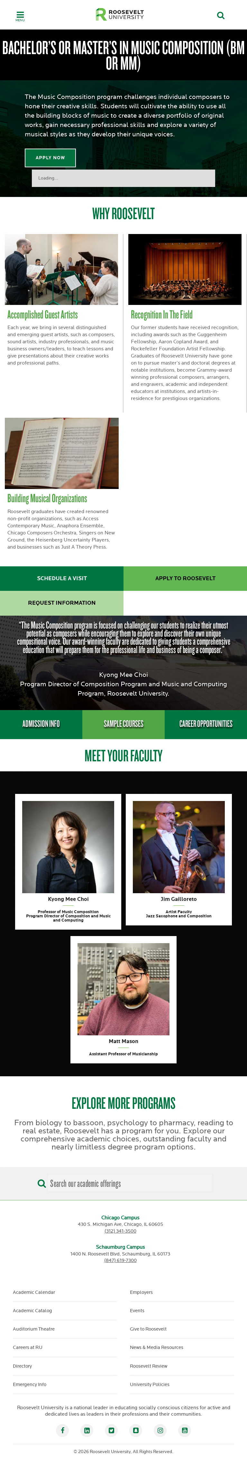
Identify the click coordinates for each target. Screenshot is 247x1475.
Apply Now (50, 158)
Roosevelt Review (148, 1366)
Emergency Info (29, 1384)
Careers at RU (27, 1347)
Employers (141, 1292)
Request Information (62, 603)
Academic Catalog (32, 1311)
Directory (22, 1366)
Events (137, 1311)
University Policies (149, 1384)
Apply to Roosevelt (185, 578)
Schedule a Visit (62, 578)
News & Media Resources (156, 1347)
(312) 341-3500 (120, 1231)
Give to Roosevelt (148, 1329)
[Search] (40, 1181)
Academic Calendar (34, 1292)
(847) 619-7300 (120, 1260)
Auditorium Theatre (34, 1329)
